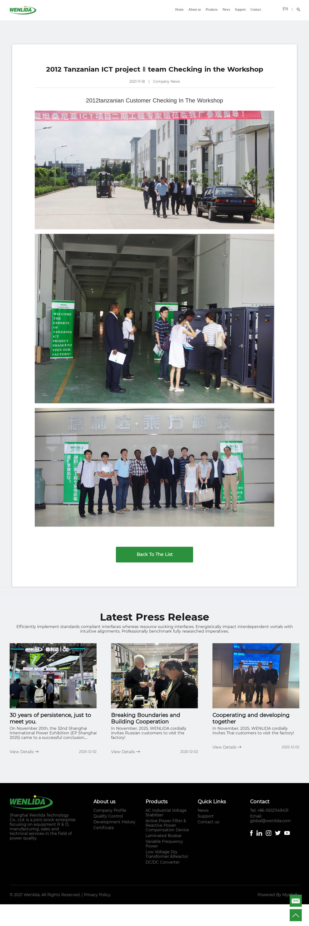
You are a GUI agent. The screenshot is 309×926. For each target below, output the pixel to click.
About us (194, 9)
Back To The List (155, 554)
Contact (255, 9)
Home (179, 9)
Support (240, 9)
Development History (114, 822)
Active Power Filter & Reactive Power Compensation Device (167, 825)
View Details (24, 752)
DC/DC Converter (163, 862)
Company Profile (109, 810)
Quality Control (108, 816)
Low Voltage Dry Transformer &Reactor (167, 854)
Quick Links (212, 801)
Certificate (103, 827)
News (226, 9)
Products (212, 9)
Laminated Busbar (164, 835)
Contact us (208, 822)
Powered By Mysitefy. (278, 894)
